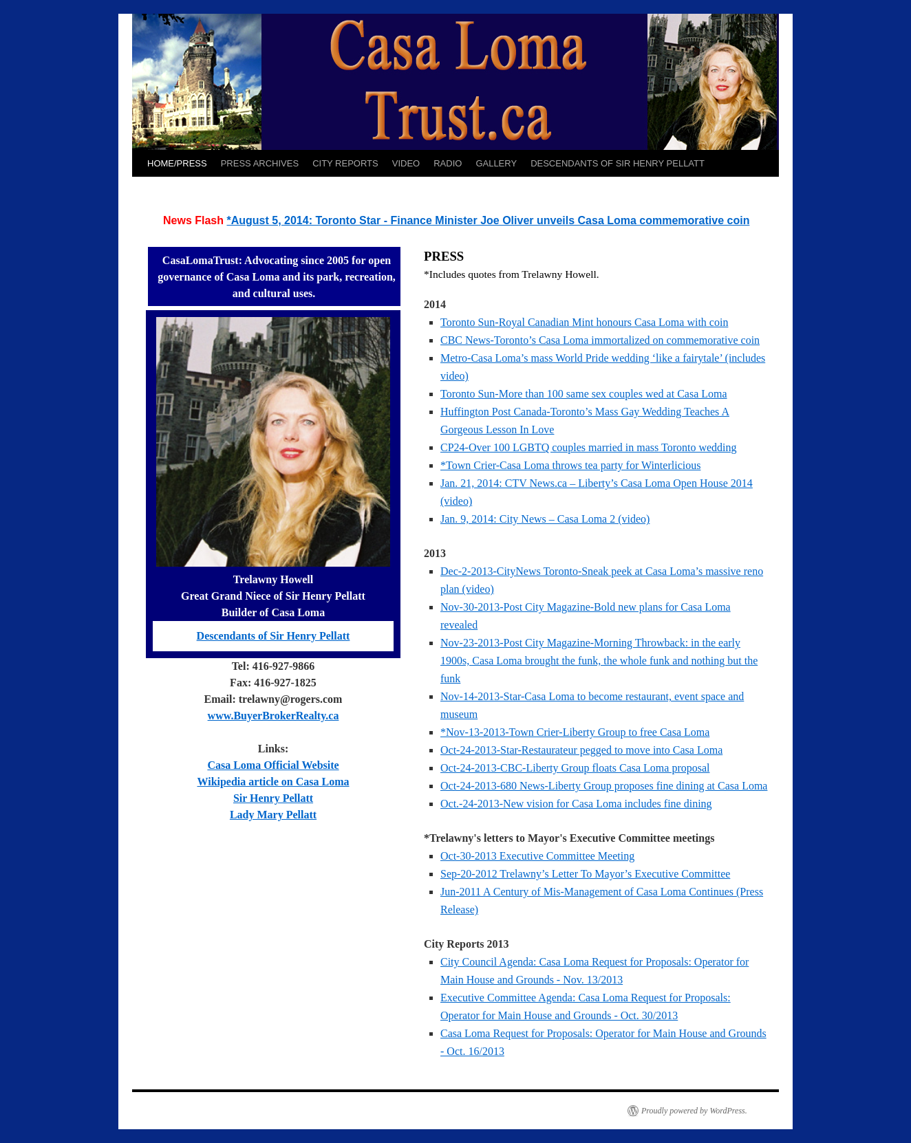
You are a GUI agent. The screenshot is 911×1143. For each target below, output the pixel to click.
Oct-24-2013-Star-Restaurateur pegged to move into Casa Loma (581, 750)
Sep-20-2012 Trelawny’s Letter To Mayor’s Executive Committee (585, 874)
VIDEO (406, 163)
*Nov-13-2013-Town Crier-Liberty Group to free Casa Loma (574, 732)
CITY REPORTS (345, 163)
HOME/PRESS (177, 163)
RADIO (447, 163)
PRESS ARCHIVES (260, 163)
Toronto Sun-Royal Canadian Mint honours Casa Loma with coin (584, 322)
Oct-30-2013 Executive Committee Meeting (537, 856)
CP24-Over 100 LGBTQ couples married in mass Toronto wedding (588, 447)
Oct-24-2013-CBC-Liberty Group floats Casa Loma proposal (574, 768)
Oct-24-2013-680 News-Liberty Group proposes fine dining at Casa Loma (603, 786)
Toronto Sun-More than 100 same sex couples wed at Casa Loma (583, 394)
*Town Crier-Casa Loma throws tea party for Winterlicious (570, 465)
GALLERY (496, 163)
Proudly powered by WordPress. (694, 1110)
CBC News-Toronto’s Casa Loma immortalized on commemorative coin (600, 340)
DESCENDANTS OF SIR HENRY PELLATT (617, 163)
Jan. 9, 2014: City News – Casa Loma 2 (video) (545, 519)
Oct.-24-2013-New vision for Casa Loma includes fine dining (576, 803)
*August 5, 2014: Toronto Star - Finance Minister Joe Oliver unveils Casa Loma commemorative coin (487, 220)
